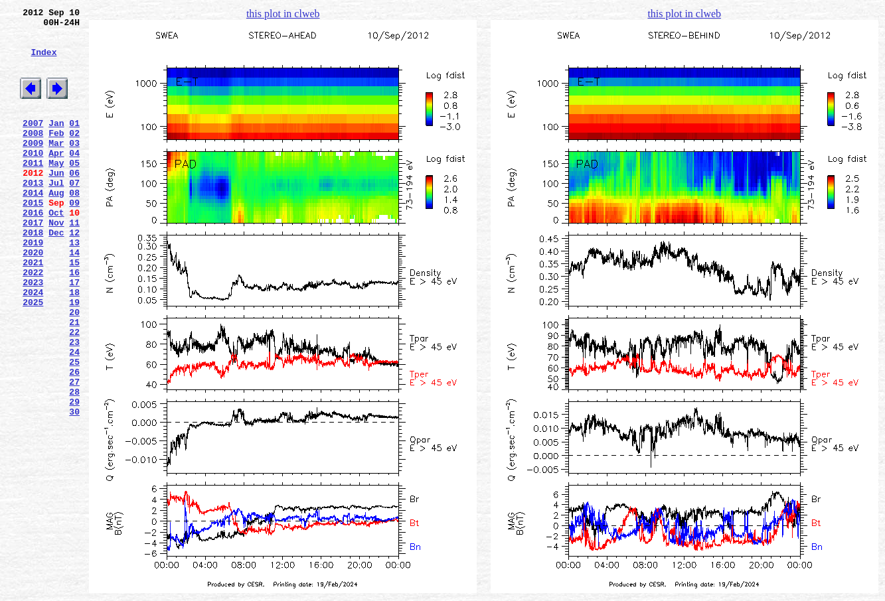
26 (74, 441)
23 (74, 405)
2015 (33, 238)
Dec (56, 274)
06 (74, 202)
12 (74, 274)
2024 (33, 346)
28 (74, 465)
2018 (33, 274)
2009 (33, 166)
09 (74, 238)
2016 (33, 250)
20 (74, 369)
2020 (33, 298)
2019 (33, 286)
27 (74, 453)
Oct (56, 250)
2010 (33, 178)
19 (74, 358)
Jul (56, 214)
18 (74, 346)
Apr (56, 178)
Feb (56, 155)
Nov (56, 262)
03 (74, 166)
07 (74, 214)
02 (74, 155)
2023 (33, 334)
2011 (33, 190)
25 (74, 429)
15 (74, 310)
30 (74, 489)
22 (74, 393)
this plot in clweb (283, 13)
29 (74, 477)
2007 (33, 143)
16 (74, 322)
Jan (56, 143)
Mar (56, 166)
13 (74, 286)
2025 (33, 358)
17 (74, 334)
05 (74, 190)
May (56, 190)
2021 (33, 310)
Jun (56, 202)
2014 (33, 226)
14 (74, 298)
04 (74, 178)
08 (74, 226)
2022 (33, 322)
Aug (56, 226)
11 (74, 262)
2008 (33, 155)
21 (74, 381)
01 (74, 143)
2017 (33, 262)
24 (74, 417)
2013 (33, 214)
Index (43, 62)
